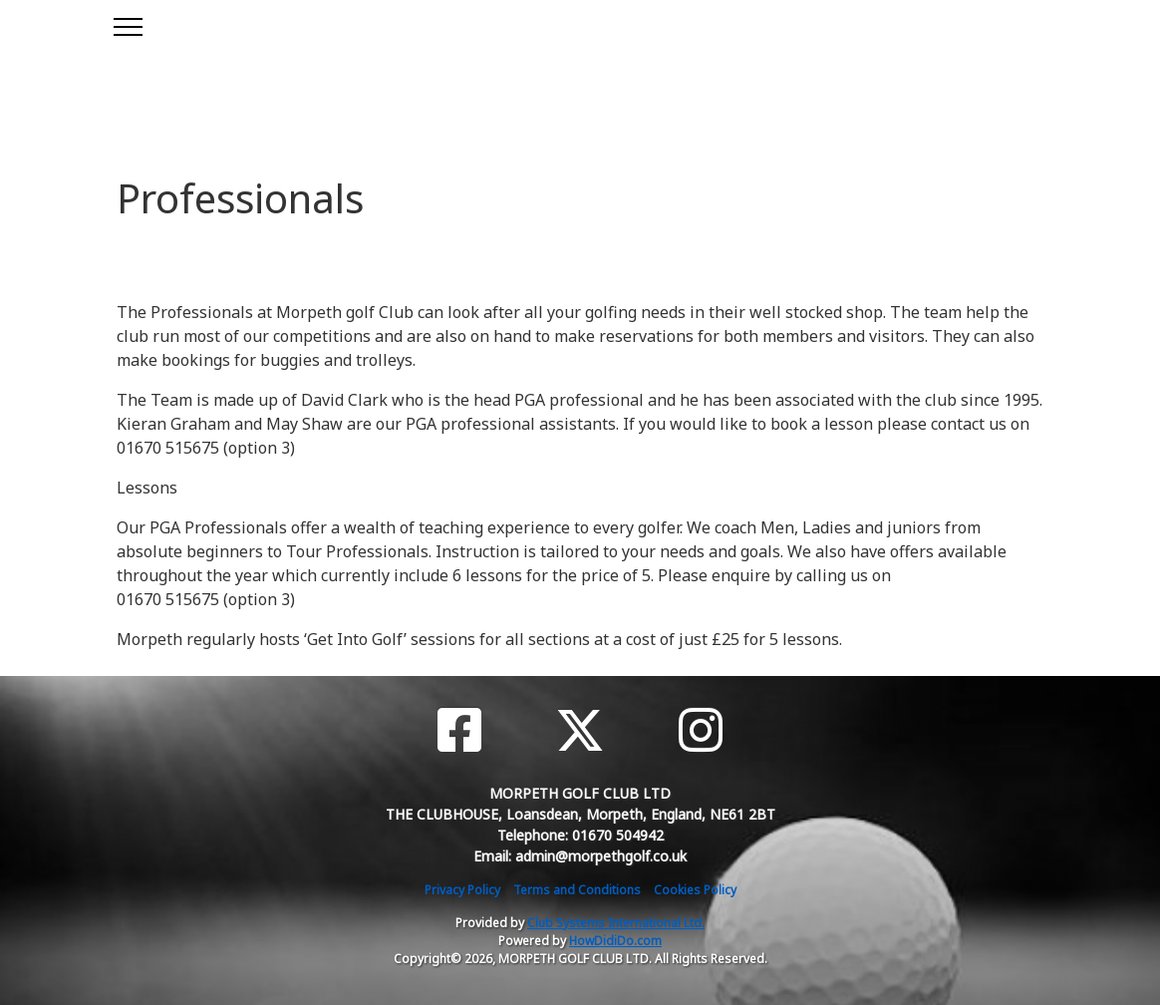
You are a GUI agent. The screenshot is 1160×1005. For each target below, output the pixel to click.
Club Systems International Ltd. (616, 922)
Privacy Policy (462, 889)
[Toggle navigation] (127, 24)
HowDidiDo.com (615, 940)
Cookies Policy (695, 889)
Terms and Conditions (577, 889)
